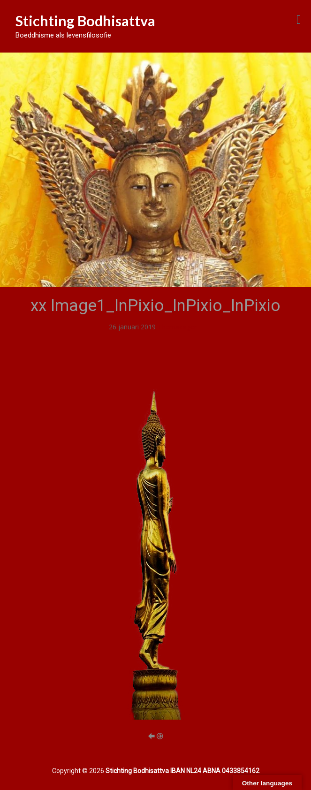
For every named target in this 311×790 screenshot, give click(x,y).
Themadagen (178, 326)
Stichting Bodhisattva (85, 20)
